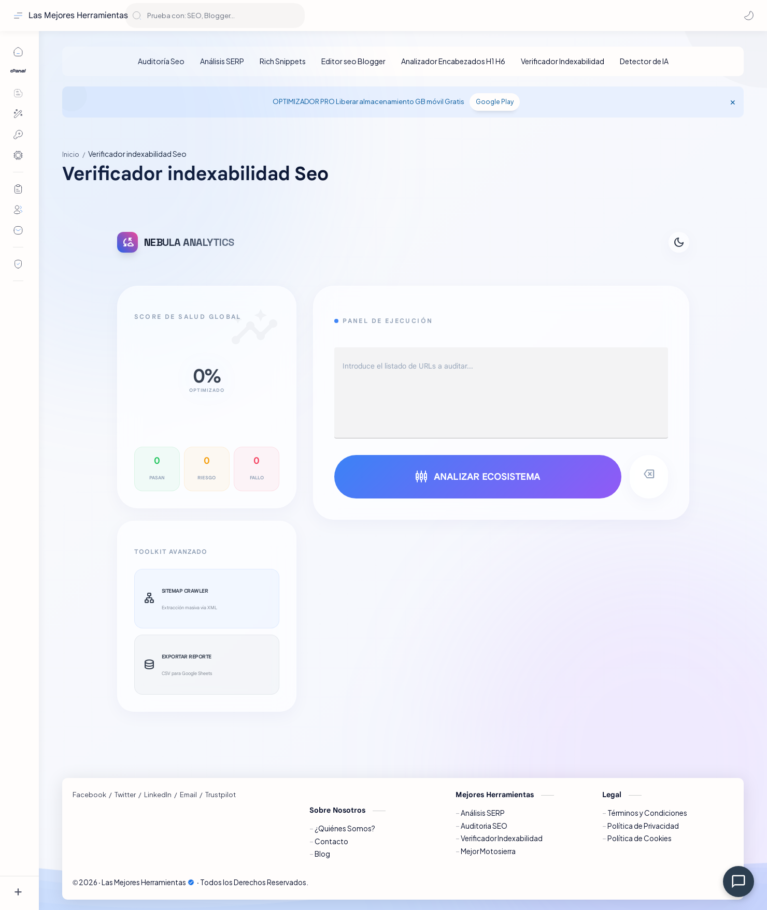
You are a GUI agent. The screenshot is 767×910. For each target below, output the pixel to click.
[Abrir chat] (738, 881)
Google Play (495, 102)
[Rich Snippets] (283, 61)
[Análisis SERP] (222, 61)
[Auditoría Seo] (161, 61)
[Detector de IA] (644, 61)
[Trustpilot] (220, 794)
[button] (749, 15)
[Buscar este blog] (215, 15)
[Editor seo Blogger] (353, 61)
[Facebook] (89, 794)
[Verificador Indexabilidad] (562, 61)
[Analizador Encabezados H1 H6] (453, 61)
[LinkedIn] (158, 794)
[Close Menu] (733, 102)
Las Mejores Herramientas (78, 15)
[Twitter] (125, 794)
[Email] (188, 794)
